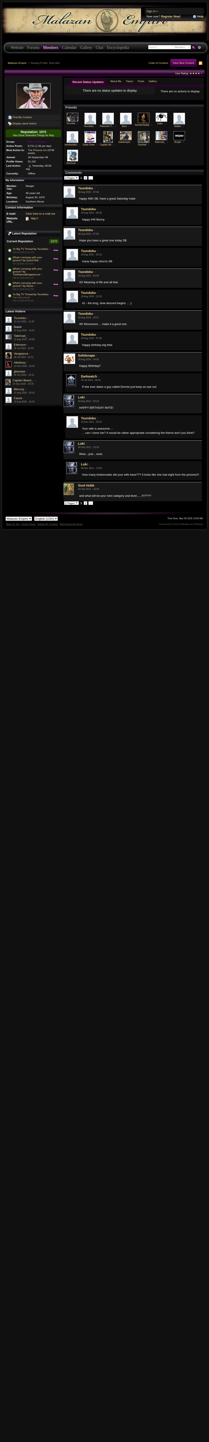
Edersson (20, 344)
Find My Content (20, 117)
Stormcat (71, 167)
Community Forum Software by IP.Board (181, 527)
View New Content (183, 62)
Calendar (69, 47)
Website (17, 47)
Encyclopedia (118, 47)
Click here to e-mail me (40, 213)
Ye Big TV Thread (23, 248)
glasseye (19, 371)
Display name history (22, 123)
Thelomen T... (107, 130)
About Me (115, 81)
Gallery (86, 47)
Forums (33, 47)
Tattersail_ (20, 335)
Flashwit (142, 148)
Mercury (19, 389)
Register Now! (171, 16)
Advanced (199, 47)
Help (198, 16)
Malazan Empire (17, 62)
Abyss (29, 285)
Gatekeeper (124, 145)
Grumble (70, 127)
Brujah (177, 145)
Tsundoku (42, 248)
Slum (124, 130)
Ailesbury (20, 362)
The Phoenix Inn (37, 150)
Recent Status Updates (88, 82)
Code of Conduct (158, 62)
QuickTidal (32, 260)
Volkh (160, 127)
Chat (99, 47)
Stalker (177, 130)
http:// (34, 218)
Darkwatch (89, 380)
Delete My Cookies (47, 527)
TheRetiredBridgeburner (26, 274)
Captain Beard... (23, 380)
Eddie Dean (89, 148)
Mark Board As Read (71, 527)
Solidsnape (86, 359)
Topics (129, 81)
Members (50, 47)
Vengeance (21, 353)
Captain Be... (106, 148)
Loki (81, 401)
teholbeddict (71, 148)
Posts (141, 81)
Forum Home (28, 527)
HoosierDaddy (142, 128)
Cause (18, 398)
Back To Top (13, 527)
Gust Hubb (86, 489)
